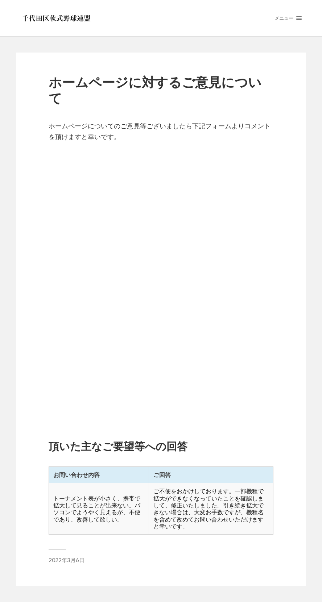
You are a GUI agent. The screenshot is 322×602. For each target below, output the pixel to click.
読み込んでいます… (161, 285)
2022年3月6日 (66, 560)
